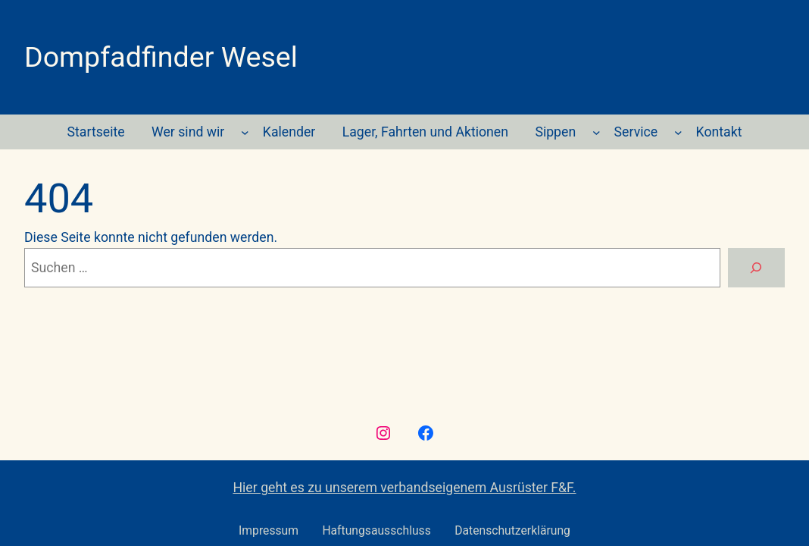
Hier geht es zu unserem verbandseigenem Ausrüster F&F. (404, 487)
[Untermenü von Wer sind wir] (245, 132)
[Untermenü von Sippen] (596, 132)
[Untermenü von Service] (678, 132)
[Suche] (756, 267)
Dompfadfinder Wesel (161, 57)
